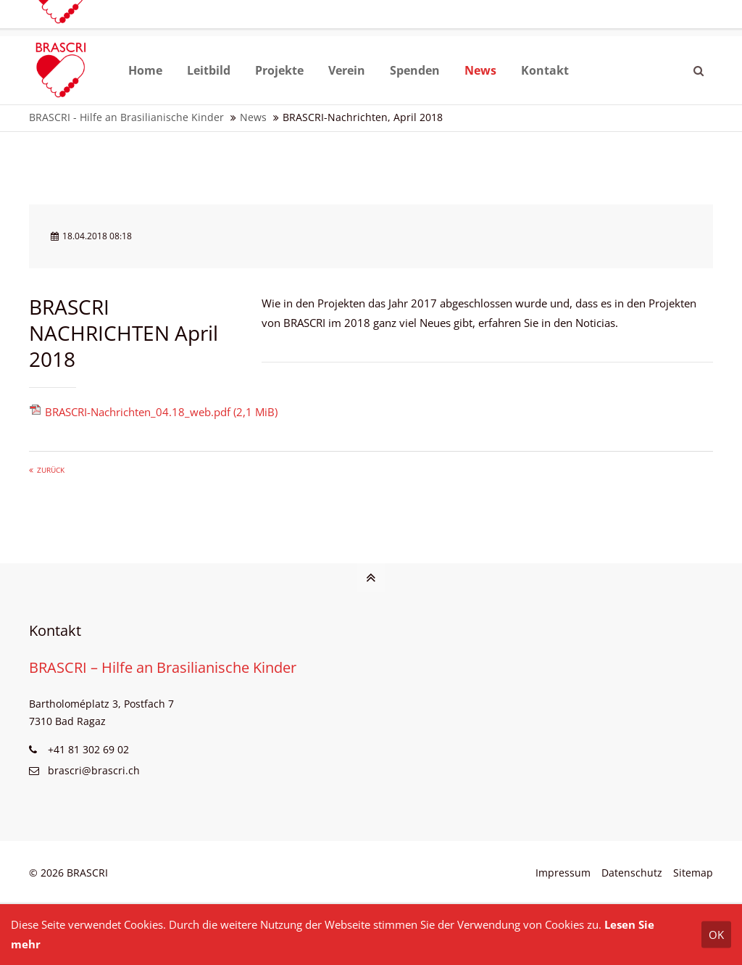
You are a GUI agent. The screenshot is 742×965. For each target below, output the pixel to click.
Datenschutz (631, 872)
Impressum (563, 872)
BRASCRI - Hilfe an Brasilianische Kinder (126, 117)
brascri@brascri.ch (85, 22)
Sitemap (693, 872)
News (253, 117)
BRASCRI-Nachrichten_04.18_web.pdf (161, 412)
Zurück (50, 470)
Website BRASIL (607, 22)
